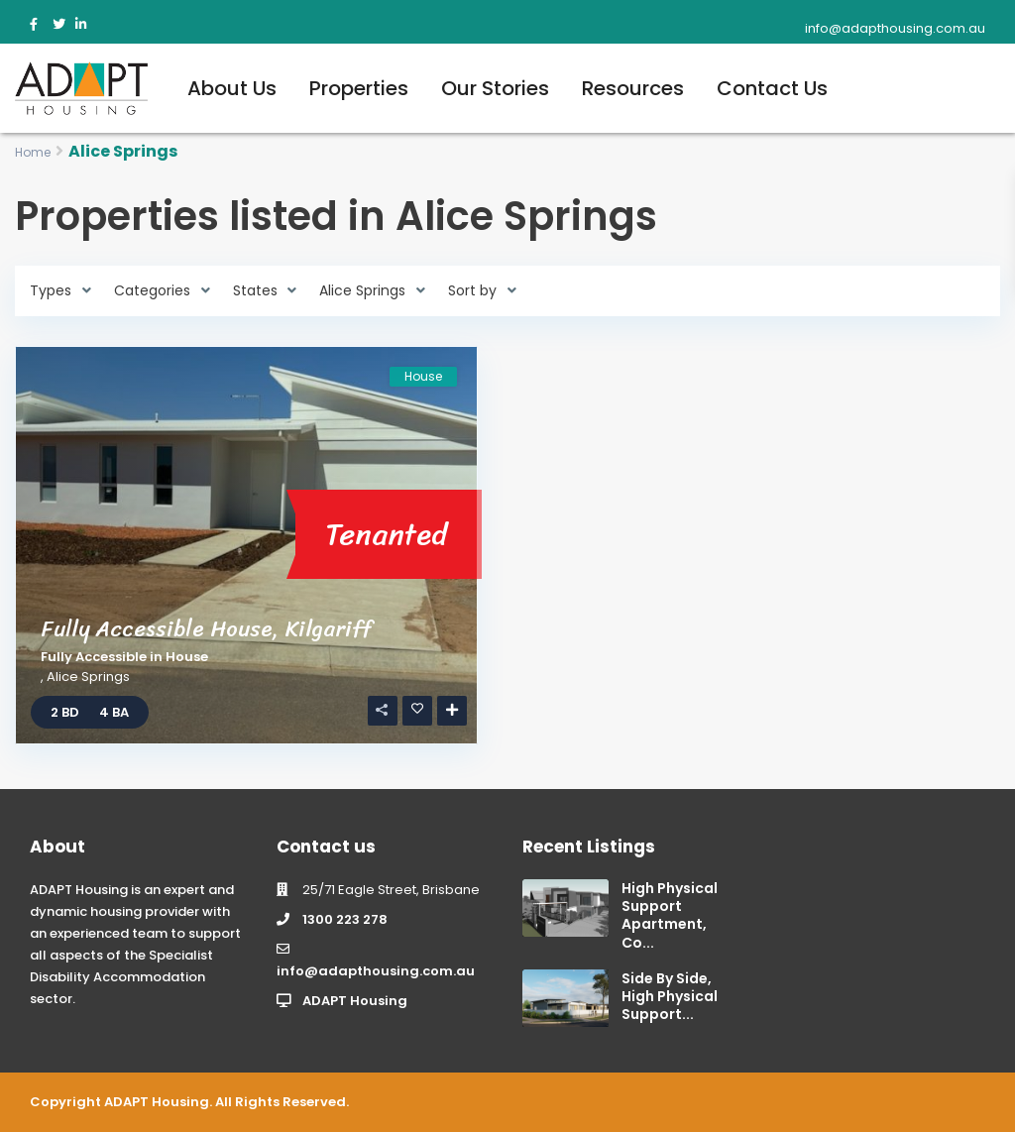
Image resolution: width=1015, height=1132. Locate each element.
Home (33, 152)
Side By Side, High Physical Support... (669, 996)
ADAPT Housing (354, 1000)
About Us (232, 88)
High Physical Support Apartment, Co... (669, 915)
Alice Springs (88, 676)
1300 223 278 (345, 919)
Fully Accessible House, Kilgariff (207, 629)
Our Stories (495, 88)
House (187, 656)
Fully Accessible (94, 656)
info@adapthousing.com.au (376, 971)
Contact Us (772, 88)
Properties (358, 88)
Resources (633, 88)
